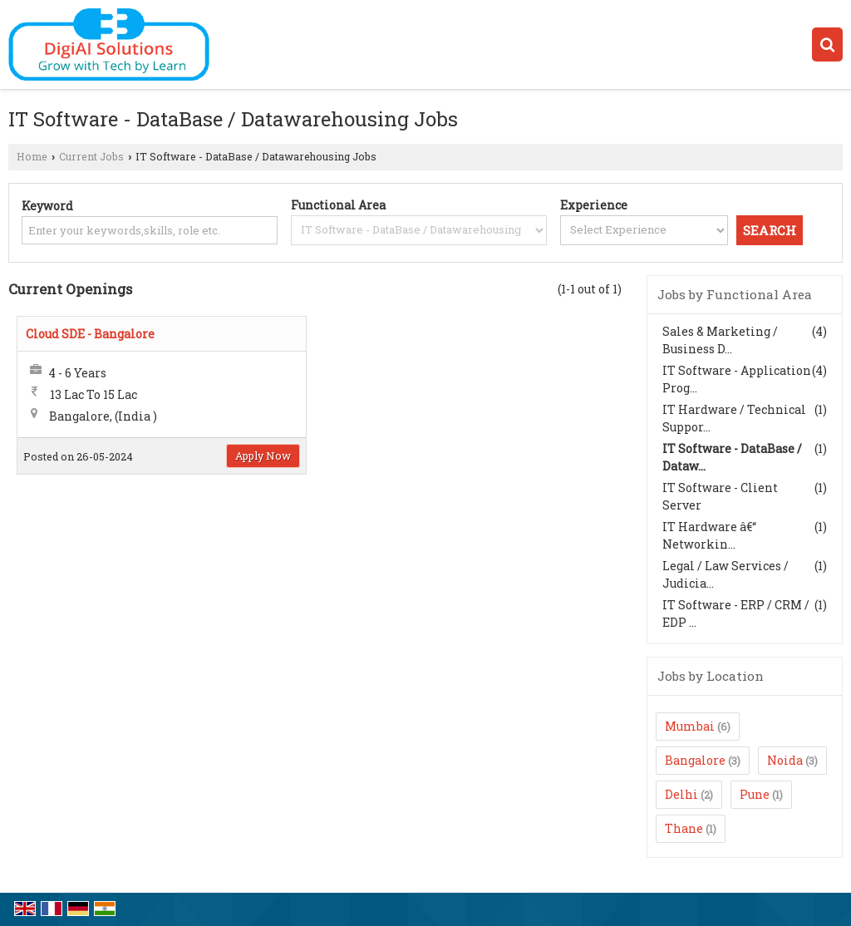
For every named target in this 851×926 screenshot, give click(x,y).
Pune (755, 794)
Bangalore (695, 760)
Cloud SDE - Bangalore (90, 334)
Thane (684, 828)
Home (32, 156)
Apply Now (263, 455)
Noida (785, 760)
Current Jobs (91, 156)
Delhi (681, 794)
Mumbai (690, 726)
